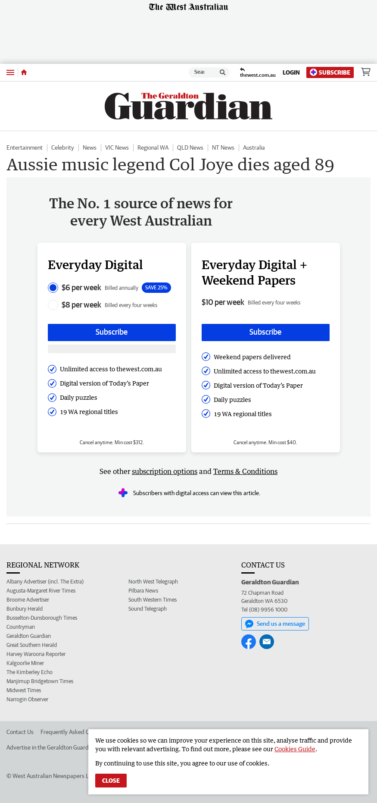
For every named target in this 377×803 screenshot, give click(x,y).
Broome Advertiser (27, 599)
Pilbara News (143, 590)
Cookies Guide (294, 749)
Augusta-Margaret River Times (40, 590)
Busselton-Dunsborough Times (41, 618)
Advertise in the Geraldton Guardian (51, 747)
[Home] (24, 72)
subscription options (164, 471)
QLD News (190, 147)
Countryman (20, 627)
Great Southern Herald (31, 645)
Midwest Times (23, 690)
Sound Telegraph (147, 608)
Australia (254, 147)
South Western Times (152, 599)
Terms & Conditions (245, 471)
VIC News (117, 147)
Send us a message (275, 624)
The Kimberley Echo (29, 672)
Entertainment (24, 147)
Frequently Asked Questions (76, 731)
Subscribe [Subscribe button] (112, 331)
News (90, 147)
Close (111, 780)
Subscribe (330, 72)
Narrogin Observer (27, 699)
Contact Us (20, 731)
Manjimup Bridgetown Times (39, 681)
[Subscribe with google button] (112, 349)
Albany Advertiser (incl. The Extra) (45, 581)
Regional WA (152, 147)
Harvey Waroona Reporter (35, 654)
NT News (223, 147)
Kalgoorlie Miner (25, 663)
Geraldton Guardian (28, 636)
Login (291, 72)
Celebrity (62, 147)
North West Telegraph (153, 581)
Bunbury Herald (24, 608)
